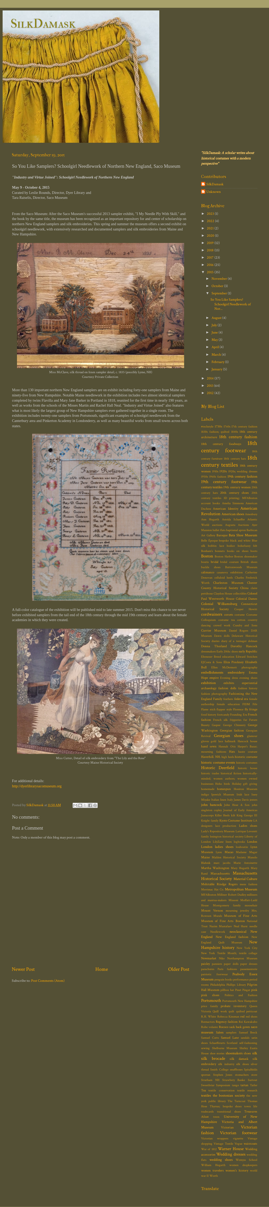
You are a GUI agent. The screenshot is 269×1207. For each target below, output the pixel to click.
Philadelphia (217, 985)
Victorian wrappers (214, 1138)
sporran (205, 1075)
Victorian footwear (239, 1133)
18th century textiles (229, 461)
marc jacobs (222, 863)
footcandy (223, 715)
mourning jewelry (237, 911)
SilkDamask (42, 23)
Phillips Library (236, 985)
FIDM (246, 704)
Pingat (246, 990)
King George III (247, 815)
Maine (205, 857)
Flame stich (208, 709)
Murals (217, 916)
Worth (213, 1176)
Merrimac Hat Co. (212, 889)
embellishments (212, 672)
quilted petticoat (246, 1011)
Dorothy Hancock (244, 646)
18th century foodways (221, 444)
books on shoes (237, 551)
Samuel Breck (248, 1032)
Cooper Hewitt (245, 609)
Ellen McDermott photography (234, 667)
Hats (232, 752)
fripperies (235, 720)
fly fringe (251, 709)
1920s (223, 471)
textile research (247, 1090)
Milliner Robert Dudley (231, 895)
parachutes (207, 969)
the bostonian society (229, 1095)
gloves (205, 741)
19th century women (236, 487)
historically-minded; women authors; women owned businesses (229, 778)
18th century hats (235, 459)
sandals (245, 1038)
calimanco (207, 572)
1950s (204, 477)
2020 (211, 235)
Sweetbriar (207, 1085)
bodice (231, 546)
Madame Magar (246, 852)
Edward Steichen (247, 657)
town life (250, 1106)
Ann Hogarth (210, 519)
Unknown (213, 191)
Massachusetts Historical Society (229, 876)
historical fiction (231, 773)
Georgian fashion (232, 730)
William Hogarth (213, 1165)
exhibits (229, 683)
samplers (231, 1032)
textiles (206, 1095)
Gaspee (216, 725)
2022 (211, 220)
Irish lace (243, 794)
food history (208, 715)
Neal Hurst (241, 926)
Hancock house (247, 741)
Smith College (219, 1070)
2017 (210, 257)
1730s (218, 426)
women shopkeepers (243, 1165)
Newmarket (208, 958)
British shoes (249, 562)
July (215, 325)
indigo (205, 794)
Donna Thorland (214, 646)
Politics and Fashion (241, 995)
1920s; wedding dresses (242, 471)
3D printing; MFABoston (241, 498)
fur (245, 720)
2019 (210, 242)
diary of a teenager (234, 641)
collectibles (240, 594)
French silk (220, 720)
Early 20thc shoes (227, 651)
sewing (205, 1048)
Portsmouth (211, 1000)
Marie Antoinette (245, 863)
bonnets (220, 551)
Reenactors (208, 1022)
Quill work (220, 1011)
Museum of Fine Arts (240, 916)
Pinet (238, 990)
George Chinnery (234, 725)
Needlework (217, 932)
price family (209, 1006)
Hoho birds (222, 784)
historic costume (246, 757)
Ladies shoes (248, 826)
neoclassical (238, 931)
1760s (227, 427)
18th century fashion (238, 437)
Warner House (230, 1149)
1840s (234, 432)
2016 (210, 264)
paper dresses (248, 964)
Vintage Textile (223, 1144)
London (252, 842)
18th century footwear (229, 446)
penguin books (223, 980)
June (215, 332)
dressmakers (208, 651)
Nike (222, 958)
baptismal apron (236, 530)
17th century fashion (244, 427)
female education (228, 704)
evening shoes (248, 678)
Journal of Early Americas (240, 810)
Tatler (253, 1085)
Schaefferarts (217, 1043)
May (215, 339)
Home (101, 969)
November (220, 278)
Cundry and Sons (245, 625)
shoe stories (217, 1053)
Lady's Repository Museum (218, 831)
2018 (210, 250)
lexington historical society (226, 837)
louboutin (242, 847)
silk (254, 1053)
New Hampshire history (229, 944)
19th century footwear (224, 482)
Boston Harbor (224, 556)
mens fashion (248, 884)
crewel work (222, 625)
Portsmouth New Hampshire (239, 1001)
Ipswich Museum (222, 794)
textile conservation (221, 1090)
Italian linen (218, 800)
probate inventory (234, 1006)
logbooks (239, 842)
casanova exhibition (230, 572)
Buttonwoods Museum (241, 567)
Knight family (209, 821)
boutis (205, 562)
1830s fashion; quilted (215, 432)
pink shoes (210, 995)
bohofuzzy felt (247, 546)
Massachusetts (220, 873)
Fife (255, 704)
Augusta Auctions (237, 525)
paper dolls (231, 964)
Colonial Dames (246, 599)
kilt (233, 815)
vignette (238, 1138)
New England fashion (232, 937)
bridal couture (229, 562)
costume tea (226, 620)
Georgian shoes (228, 736)
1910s (215, 471)
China (244, 588)
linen (229, 842)
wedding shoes (221, 1159)
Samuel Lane (230, 1038)
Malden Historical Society (229, 857)
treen (216, 1117)
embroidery (236, 672)
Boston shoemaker (245, 556)
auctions (217, 525)
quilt (231, 1011)
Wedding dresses (230, 1154)
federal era (241, 699)
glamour (252, 736)
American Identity (225, 509)
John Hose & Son (236, 805)
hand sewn (209, 746)
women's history (236, 1170)
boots (253, 551)
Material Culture (245, 878)
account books (210, 503)
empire (214, 678)
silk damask (239, 1059)
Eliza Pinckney (234, 662)
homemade (207, 789)
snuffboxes (236, 1070)
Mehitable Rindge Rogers (219, 884)
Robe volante (209, 1027)
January (217, 369)
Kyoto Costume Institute (236, 820)
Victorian (227, 1127)
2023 (211, 213)
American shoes (232, 514)
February (218, 361)
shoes (247, 1053)
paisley (205, 964)
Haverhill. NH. (211, 757)
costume (240, 615)
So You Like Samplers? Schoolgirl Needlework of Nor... (230, 304)
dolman (252, 641)
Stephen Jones (222, 1075)
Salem (220, 1032)
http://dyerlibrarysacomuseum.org (37, 786)
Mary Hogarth (240, 868)
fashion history (247, 688)
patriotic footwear (214, 974)
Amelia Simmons (233, 503)
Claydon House (223, 594)
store (254, 1075)
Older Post (178, 969)
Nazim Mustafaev (220, 926)
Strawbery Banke (233, 1080)
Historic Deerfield (217, 768)
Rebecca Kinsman (228, 1017)
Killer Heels (222, 815)
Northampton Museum (242, 958)
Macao (229, 852)
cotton (241, 620)
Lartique (241, 831)
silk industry (226, 1064)
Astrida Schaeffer (233, 519)
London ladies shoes (217, 846)
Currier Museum (213, 630)
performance (241, 980)
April (216, 346)
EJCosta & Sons (211, 662)
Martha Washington (215, 868)
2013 (210, 385)
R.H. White (208, 1017)
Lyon (219, 852)
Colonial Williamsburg (219, 603)
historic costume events (218, 762)
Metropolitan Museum (241, 889)
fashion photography (214, 694)
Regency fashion (227, 1022)
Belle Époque (209, 541)
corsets (228, 615)
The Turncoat (236, 1101)
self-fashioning (248, 1043)
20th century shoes (234, 493)
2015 (210, 272)
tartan (244, 1085)
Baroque (222, 535)
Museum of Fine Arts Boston (223, 921)
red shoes (251, 1017)
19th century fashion (242, 476)
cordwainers (211, 614)
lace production (225, 826)
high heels (227, 757)
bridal (214, 562)
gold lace (217, 741)
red (242, 1016)
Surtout (252, 1080)
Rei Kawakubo (248, 1022)
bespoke (224, 541)
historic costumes (247, 763)
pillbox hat (227, 990)
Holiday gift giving (244, 784)
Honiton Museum (245, 789)
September (220, 293)
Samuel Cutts (210, 1038)
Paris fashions (227, 969)
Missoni (233, 900)
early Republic (248, 651)
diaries (215, 641)
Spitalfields (250, 1070)
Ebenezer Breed (211, 657)
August (217, 317)
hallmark (230, 741)
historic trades (210, 773)
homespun (224, 789)
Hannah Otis (227, 746)
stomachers (242, 1075)
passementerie (248, 969)
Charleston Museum (228, 583)
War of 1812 (209, 1149)
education (228, 657)
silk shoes (242, 1064)
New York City (247, 948)
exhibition (208, 682)
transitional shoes (229, 1112)
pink (254, 990)
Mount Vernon (212, 910)
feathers (228, 699)
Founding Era (238, 715)
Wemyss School (246, 1160)
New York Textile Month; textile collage (229, 953)
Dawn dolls (222, 636)
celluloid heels (223, 578)
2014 (210, 378)
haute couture (248, 752)
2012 (210, 392)
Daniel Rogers (238, 631)
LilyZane (218, 842)
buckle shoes (210, 567)
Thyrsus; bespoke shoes (226, 1106)
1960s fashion (217, 477)
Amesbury (251, 514)
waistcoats (250, 1143)
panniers (217, 964)
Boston (207, 556)
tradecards (207, 1112)
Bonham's (207, 551)
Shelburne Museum (224, 1048)
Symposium (223, 1085)
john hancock (211, 804)
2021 (210, 228)
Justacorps (207, 815)
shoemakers (234, 1053)
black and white (240, 541)
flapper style (224, 709)
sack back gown (239, 1027)
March (217, 354)
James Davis (241, 800)
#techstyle (207, 427)
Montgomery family (227, 905)
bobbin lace (216, 546)
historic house (247, 768)
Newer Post (23, 969)
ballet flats (219, 530)
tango (235, 1085)
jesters (253, 800)
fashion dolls (227, 688)
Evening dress (229, 678)
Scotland (232, 1043)
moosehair (251, 905)
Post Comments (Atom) (48, 980)
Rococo (223, 1027)
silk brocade (213, 1058)
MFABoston (208, 895)
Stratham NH (210, 1080)
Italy (230, 800)
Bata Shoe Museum (243, 535)
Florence (238, 709)
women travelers (212, 1170)
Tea (203, 1090)
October (218, 285)
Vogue (238, 1144)
